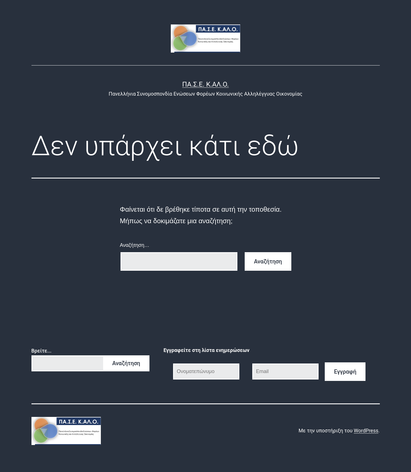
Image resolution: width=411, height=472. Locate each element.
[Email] (285, 371)
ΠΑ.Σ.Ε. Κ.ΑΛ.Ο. (205, 84)
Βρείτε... (41, 351)
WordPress (366, 430)
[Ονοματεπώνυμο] (206, 371)
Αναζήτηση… (134, 245)
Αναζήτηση (126, 363)
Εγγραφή (345, 371)
